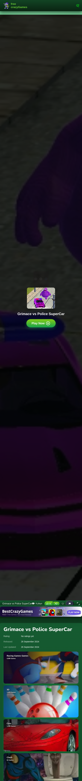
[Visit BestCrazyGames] (41, 612)
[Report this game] (70, 604)
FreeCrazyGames (16, 5)
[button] (78, 603)
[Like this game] (49, 603)
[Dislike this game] (56, 604)
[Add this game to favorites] (63, 603)
